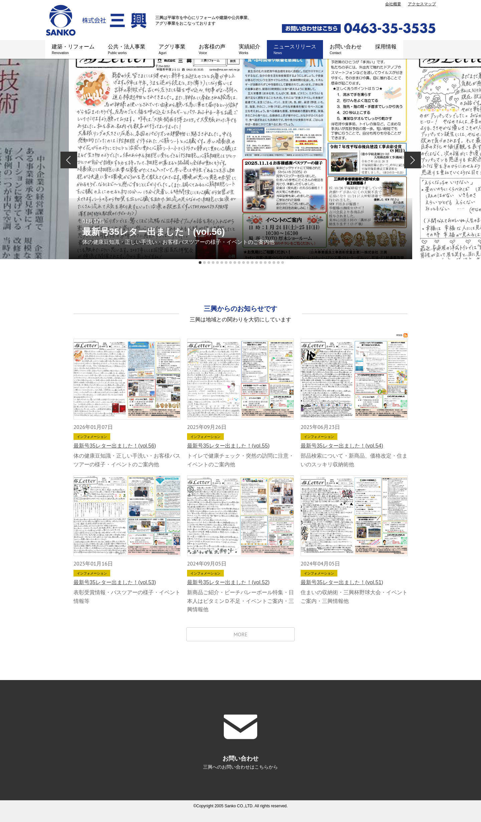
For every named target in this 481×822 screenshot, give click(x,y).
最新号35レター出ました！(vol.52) (228, 582)
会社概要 (393, 4)
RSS (402, 335)
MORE (240, 634)
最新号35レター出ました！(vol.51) (342, 582)
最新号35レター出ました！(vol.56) (114, 446)
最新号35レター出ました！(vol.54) (342, 446)
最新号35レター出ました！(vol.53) (114, 582)
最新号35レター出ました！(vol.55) (228, 446)
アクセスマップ (422, 4)
